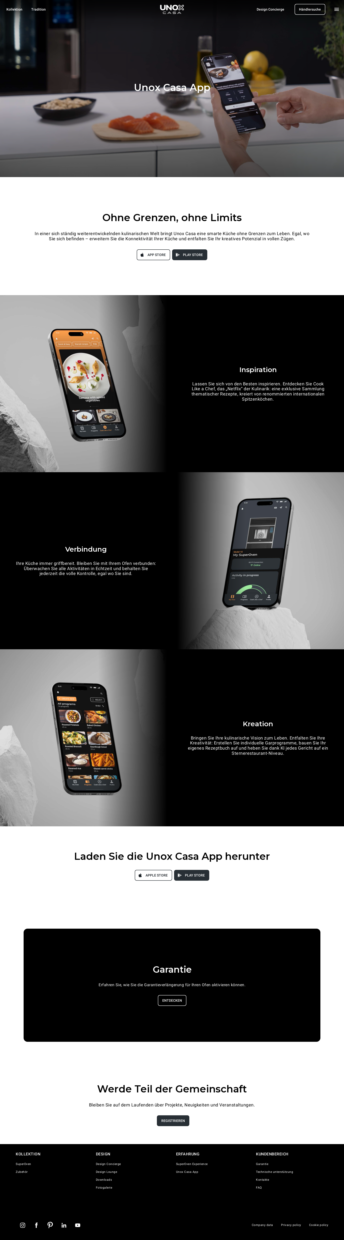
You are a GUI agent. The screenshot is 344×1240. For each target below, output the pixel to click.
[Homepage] (172, 9)
